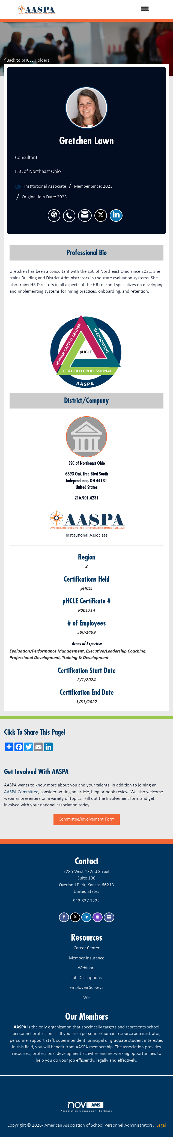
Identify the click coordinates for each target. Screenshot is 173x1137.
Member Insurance (86, 958)
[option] (86, 351)
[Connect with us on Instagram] (98, 917)
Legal (161, 1125)
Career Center (87, 948)
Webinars (87, 968)
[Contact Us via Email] (109, 917)
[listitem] (70, 213)
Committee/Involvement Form (87, 819)
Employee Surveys (86, 987)
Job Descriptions (86, 978)
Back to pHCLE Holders (26, 60)
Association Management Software (86, 1107)
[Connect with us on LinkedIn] (86, 917)
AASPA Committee (21, 792)
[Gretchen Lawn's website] (54, 215)
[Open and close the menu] (113, 10)
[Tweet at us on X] (75, 917)
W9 (86, 997)
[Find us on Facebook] (64, 917)
